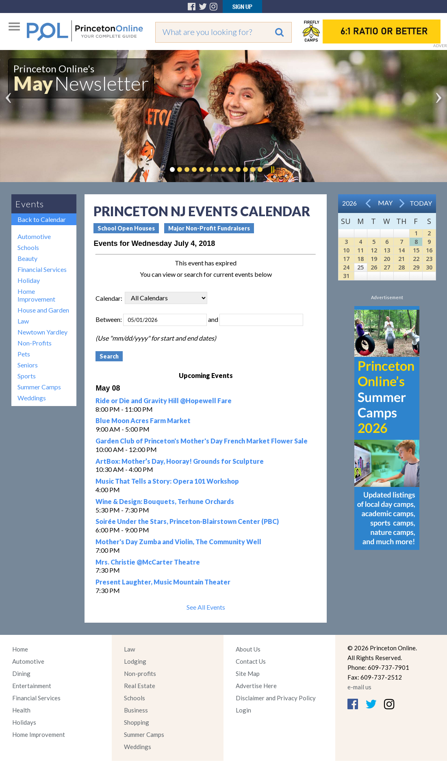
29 (416, 267)
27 (387, 267)
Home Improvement (36, 295)
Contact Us (251, 661)
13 (387, 250)
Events (29, 203)
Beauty (27, 258)
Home (20, 649)
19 (374, 259)
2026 (349, 203)
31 (346, 276)
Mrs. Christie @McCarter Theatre (147, 562)
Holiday (28, 280)
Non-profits (140, 673)
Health (21, 710)
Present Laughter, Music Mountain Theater (162, 582)
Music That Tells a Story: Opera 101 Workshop (167, 481)
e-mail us (359, 687)
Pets (23, 354)
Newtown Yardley (42, 332)
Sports (26, 376)
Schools (28, 247)
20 (387, 259)
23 (429, 259)
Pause (272, 169)
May (385, 202)
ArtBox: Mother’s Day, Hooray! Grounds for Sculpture (179, 461)
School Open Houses (126, 228)
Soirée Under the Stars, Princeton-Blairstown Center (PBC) (187, 521)
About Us (248, 649)
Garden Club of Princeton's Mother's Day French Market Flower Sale (201, 441)
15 (416, 250)
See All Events (206, 607)
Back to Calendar (41, 219)
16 (429, 250)
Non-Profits (34, 343)
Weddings (31, 398)
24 (346, 267)
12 (374, 250)
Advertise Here (256, 685)
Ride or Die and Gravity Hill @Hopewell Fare (163, 400)
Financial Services (42, 269)
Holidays (24, 722)
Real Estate (139, 685)
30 (429, 267)
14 (401, 250)
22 (416, 259)
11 (360, 250)
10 (346, 250)
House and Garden (43, 310)
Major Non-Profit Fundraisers (209, 228)
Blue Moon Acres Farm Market (143, 420)
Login (243, 710)
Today (421, 203)
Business (136, 710)
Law (23, 321)
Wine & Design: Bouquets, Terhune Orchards (164, 501)
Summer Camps (39, 387)
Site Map (248, 673)
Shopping (136, 722)
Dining (21, 673)
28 (401, 267)
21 (401, 259)
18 (360, 259)
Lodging (135, 661)
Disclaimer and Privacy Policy (276, 698)
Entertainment (31, 685)
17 (346, 259)
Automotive (34, 236)
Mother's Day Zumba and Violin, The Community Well (178, 541)
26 (374, 267)
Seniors (27, 365)
